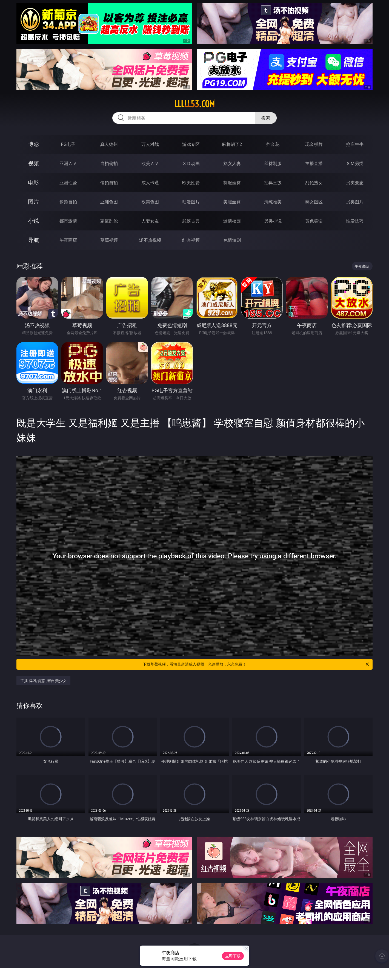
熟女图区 (314, 202)
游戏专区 (191, 144)
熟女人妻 (232, 163)
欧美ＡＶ (150, 163)
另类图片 (355, 202)
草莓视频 (109, 240)
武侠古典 (191, 221)
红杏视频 (191, 240)
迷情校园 (232, 221)
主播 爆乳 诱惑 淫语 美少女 (43, 680)
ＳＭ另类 (355, 163)
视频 (33, 163)
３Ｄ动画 (191, 163)
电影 (33, 182)
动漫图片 (191, 202)
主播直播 (314, 163)
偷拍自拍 (109, 183)
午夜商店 (68, 240)
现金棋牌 (314, 144)
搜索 (265, 118)
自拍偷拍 (109, 163)
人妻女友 (150, 221)
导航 (33, 240)
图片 (33, 201)
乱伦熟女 (314, 183)
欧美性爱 (191, 183)
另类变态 (355, 183)
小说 (33, 220)
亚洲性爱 (68, 183)
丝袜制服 (273, 163)
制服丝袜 (232, 183)
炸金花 (272, 144)
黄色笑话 (314, 221)
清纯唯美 (273, 202)
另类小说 (273, 221)
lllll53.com (194, 104)
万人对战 (150, 144)
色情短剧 (232, 240)
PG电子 (68, 144)
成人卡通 (150, 183)
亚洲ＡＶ (68, 163)
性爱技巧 (355, 221)
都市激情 (68, 221)
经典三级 (273, 183)
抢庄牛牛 (355, 144)
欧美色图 (150, 202)
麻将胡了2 (232, 144)
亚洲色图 (109, 202)
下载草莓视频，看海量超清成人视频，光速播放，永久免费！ (256, 664)
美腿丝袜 (232, 202)
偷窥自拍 (68, 202)
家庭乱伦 (109, 221)
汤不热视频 (150, 240)
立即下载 (233, 955)
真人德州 (109, 144)
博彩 (33, 144)
